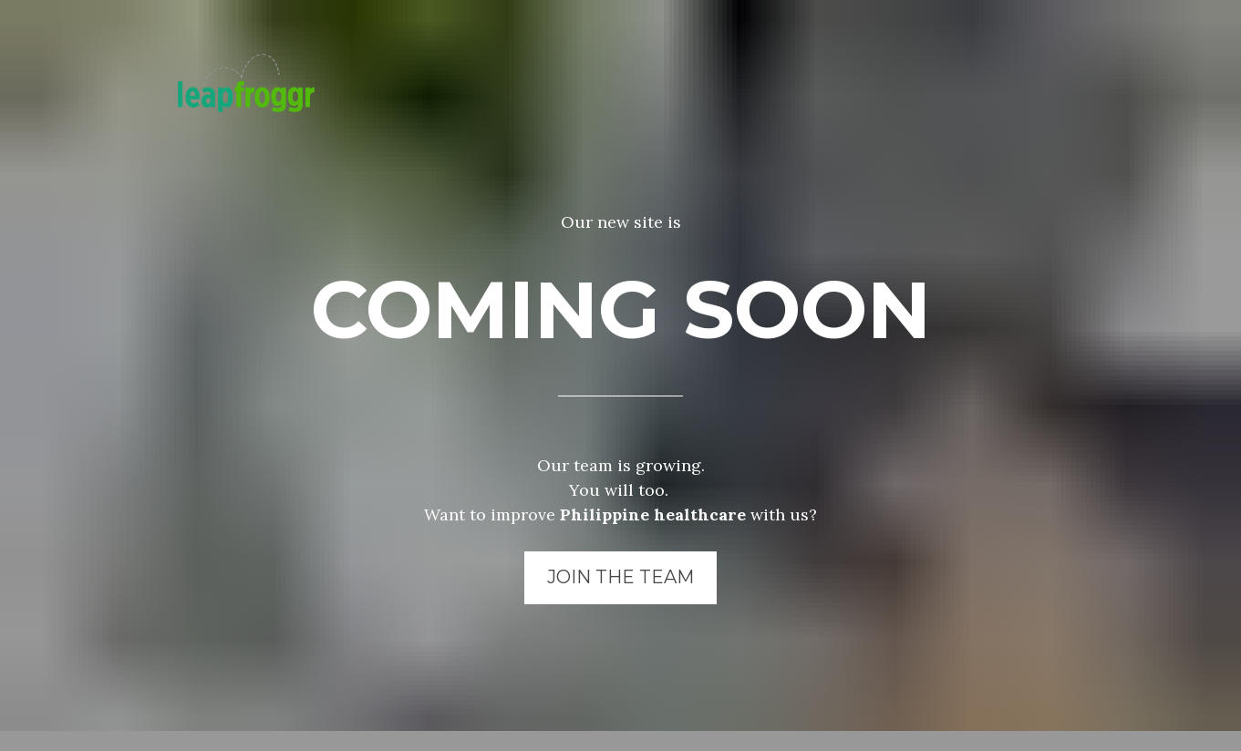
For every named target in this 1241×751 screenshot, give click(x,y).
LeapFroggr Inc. (555, 735)
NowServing (754, 735)
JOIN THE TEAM (620, 564)
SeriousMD (662, 735)
